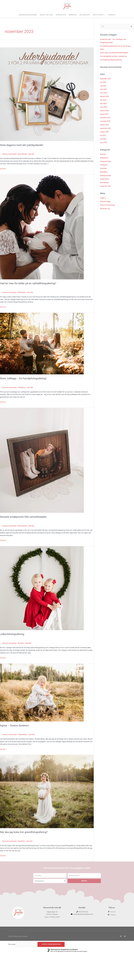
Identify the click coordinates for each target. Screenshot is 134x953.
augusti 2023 (104, 132)
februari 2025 (104, 96)
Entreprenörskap (106, 161)
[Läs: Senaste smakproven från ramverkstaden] (42, 460)
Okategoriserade (106, 176)
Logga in (103, 198)
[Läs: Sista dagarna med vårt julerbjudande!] (47, 94)
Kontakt (111, 15)
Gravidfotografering (28, 15)
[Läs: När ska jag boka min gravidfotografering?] (47, 791)
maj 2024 (103, 100)
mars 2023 (104, 143)
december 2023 (105, 118)
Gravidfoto (22, 841)
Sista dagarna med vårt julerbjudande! (23, 145)
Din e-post (11, 944)
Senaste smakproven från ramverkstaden (25, 516)
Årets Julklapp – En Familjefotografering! (24, 378)
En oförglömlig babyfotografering (112, 60)
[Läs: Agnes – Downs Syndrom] (42, 692)
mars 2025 (104, 93)
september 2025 (105, 79)
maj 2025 (103, 86)
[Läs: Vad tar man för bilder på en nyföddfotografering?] (42, 227)
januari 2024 (104, 114)
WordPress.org (105, 209)
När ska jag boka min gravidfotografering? (25, 832)
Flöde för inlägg (105, 202)
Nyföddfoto (85, 15)
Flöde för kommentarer (108, 205)
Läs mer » (3, 168)
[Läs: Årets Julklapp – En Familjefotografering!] (42, 343)
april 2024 (103, 104)
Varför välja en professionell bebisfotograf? (115, 53)
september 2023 (105, 128)
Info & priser (99, 14)
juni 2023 (103, 139)
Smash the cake (46, 15)
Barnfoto (73, 15)
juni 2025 (103, 82)
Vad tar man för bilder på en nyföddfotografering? (30, 283)
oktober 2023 (104, 125)
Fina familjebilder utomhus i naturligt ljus (114, 56)
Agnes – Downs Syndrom (15, 725)
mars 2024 (104, 107)
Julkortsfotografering (13, 634)
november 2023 (105, 121)
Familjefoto (61, 15)
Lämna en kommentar (9, 154)
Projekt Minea (23, 734)
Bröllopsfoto (104, 158)
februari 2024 (104, 111)
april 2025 (103, 89)
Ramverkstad (23, 154)
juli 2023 (103, 136)
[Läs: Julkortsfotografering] (42, 588)
